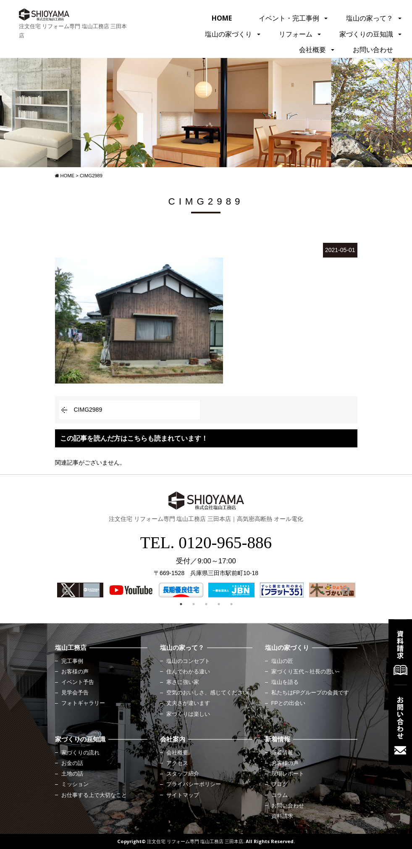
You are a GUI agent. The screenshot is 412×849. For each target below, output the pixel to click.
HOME (222, 18)
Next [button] (345, 590)
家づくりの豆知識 (366, 34)
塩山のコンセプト (188, 661)
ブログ (279, 784)
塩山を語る (285, 682)
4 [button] (219, 604)
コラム (279, 795)
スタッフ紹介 (182, 774)
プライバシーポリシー (193, 784)
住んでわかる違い (188, 672)
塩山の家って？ (369, 18)
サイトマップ (182, 795)
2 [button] (193, 604)
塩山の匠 (282, 661)
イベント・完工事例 (289, 18)
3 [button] (206, 604)
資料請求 (282, 816)
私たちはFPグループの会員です (310, 693)
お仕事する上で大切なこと (94, 795)
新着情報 (282, 753)
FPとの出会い (288, 703)
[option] (80, 590)
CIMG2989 (88, 409)
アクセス (177, 763)
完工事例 (72, 661)
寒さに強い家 (182, 682)
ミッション (75, 784)
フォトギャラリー (83, 703)
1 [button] (181, 604)
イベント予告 (77, 682)
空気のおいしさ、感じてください (207, 693)
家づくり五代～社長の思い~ (305, 672)
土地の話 (72, 774)
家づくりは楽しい (188, 714)
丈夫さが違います (188, 703)
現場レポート (287, 774)
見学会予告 (75, 693)
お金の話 (72, 763)
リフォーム (295, 34)
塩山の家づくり (228, 34)
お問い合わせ (373, 49)
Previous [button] (65, 590)
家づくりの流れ (80, 753)
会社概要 (312, 49)
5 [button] (231, 604)
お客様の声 (75, 672)
